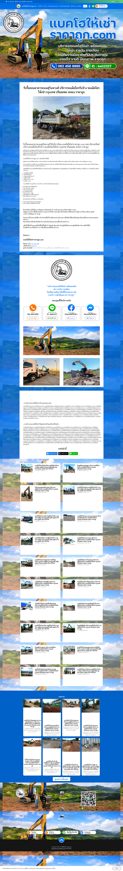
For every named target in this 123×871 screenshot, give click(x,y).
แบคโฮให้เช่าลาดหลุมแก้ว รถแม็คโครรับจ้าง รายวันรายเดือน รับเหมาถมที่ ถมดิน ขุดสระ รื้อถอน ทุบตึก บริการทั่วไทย (47, 561)
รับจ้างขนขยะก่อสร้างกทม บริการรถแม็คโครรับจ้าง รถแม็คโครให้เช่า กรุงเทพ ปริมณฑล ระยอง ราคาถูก (46, 488)
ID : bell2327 (69, 833)
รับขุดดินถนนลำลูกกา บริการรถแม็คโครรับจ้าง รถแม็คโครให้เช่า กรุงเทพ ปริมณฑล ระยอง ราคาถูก (88, 467)
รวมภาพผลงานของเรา (53, 6)
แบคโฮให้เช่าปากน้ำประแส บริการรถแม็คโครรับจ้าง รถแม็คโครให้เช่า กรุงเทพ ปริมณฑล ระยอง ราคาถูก (88, 561)
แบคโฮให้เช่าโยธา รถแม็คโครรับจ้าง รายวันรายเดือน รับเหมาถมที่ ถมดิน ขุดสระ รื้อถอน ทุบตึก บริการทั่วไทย (47, 539)
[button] (2, 44)
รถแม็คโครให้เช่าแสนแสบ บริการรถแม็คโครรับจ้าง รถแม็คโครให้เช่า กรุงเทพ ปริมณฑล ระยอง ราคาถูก (71, 723)
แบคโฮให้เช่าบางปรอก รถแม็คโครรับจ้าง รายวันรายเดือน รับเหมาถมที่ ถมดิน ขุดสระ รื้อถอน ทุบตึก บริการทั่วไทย (70, 794)
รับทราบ (117, 868)
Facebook (87, 832)
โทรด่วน (33, 312)
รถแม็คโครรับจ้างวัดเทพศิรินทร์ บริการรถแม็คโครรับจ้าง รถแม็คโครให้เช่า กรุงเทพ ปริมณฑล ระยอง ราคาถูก (51, 764)
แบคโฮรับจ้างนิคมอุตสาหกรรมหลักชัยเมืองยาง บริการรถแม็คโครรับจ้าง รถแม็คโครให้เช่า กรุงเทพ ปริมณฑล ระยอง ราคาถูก (32, 723)
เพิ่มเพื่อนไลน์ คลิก (52, 312)
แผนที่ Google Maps (64, 6)
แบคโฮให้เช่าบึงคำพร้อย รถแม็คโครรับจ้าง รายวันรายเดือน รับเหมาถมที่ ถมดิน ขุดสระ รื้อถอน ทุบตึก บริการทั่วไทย (47, 467)
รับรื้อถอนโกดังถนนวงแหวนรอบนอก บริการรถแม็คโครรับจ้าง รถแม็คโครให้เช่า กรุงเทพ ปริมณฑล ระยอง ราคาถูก (32, 763)
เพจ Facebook (71, 312)
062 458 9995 (102, 7)
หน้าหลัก (40, 6)
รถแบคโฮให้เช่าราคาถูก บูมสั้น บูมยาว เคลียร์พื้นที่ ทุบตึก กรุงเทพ (51, 248)
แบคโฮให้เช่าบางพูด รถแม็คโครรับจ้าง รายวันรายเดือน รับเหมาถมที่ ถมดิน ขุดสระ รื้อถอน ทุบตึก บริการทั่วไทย (90, 767)
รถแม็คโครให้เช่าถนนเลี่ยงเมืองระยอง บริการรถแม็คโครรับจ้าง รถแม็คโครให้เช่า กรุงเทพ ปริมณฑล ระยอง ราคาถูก (46, 605)
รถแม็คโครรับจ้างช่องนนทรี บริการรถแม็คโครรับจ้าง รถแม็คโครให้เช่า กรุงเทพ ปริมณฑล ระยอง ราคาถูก (70, 817)
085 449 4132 (52, 833)
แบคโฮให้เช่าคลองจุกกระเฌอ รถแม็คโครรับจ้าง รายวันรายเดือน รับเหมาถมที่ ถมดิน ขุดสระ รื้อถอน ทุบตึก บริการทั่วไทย (89, 648)
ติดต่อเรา (113, 1)
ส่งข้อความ (90, 312)
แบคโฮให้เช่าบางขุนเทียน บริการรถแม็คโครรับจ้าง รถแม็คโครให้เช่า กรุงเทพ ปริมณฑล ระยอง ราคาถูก (46, 583)
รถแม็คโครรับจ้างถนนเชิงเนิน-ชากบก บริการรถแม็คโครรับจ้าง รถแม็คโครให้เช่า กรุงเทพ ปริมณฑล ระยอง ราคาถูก (46, 670)
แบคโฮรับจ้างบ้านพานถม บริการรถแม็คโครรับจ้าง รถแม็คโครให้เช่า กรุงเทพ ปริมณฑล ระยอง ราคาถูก (90, 728)
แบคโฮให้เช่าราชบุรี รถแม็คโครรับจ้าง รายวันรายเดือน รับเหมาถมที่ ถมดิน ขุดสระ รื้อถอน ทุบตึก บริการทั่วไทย (47, 517)
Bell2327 (34, 246)
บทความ (45, 6)
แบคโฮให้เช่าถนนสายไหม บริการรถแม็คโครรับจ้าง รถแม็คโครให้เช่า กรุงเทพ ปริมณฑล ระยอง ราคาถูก (51, 728)
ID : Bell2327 (52, 314)
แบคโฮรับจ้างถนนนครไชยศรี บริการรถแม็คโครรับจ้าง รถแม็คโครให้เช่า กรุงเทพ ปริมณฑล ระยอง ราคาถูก (88, 605)
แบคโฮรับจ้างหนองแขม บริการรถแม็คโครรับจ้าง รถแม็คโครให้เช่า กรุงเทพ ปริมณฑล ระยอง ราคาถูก (70, 803)
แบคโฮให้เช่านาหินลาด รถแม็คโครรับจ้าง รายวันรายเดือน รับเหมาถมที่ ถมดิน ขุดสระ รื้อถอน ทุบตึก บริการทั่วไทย (89, 670)
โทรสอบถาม (102, 5)
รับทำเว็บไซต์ (68, 848)
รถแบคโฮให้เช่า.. (71, 314)
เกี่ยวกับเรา (73, 6)
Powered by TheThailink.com (58, 848)
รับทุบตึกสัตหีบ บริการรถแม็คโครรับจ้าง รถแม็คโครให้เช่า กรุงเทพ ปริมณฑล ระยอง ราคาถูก (89, 627)
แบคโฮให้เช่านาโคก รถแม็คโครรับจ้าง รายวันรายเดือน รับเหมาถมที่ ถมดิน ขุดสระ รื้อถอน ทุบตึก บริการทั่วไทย (47, 627)
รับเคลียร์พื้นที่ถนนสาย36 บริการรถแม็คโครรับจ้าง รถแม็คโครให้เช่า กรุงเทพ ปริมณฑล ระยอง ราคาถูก (70, 810)
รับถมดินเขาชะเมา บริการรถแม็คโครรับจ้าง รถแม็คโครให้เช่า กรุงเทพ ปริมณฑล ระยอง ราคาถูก (45, 648)
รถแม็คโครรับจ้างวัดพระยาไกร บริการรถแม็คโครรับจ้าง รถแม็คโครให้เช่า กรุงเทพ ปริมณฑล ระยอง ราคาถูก (88, 583)
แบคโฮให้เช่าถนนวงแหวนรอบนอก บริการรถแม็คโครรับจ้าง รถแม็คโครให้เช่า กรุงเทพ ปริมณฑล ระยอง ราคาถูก (89, 517)
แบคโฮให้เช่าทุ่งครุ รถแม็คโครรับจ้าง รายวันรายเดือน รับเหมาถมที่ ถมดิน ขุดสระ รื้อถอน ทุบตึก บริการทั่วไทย (89, 488)
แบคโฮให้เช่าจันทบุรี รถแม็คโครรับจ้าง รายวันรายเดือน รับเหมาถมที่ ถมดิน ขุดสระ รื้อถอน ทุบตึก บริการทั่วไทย (71, 767)
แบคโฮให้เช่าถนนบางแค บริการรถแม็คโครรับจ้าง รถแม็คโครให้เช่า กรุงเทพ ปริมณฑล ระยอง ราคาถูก (88, 539)
